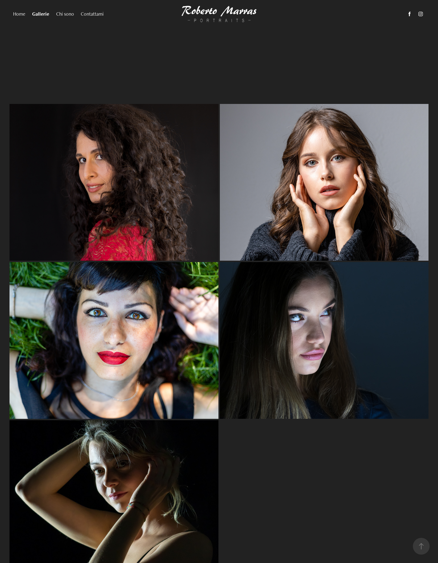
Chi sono (65, 14)
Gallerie (40, 14)
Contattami (92, 14)
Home (19, 14)
